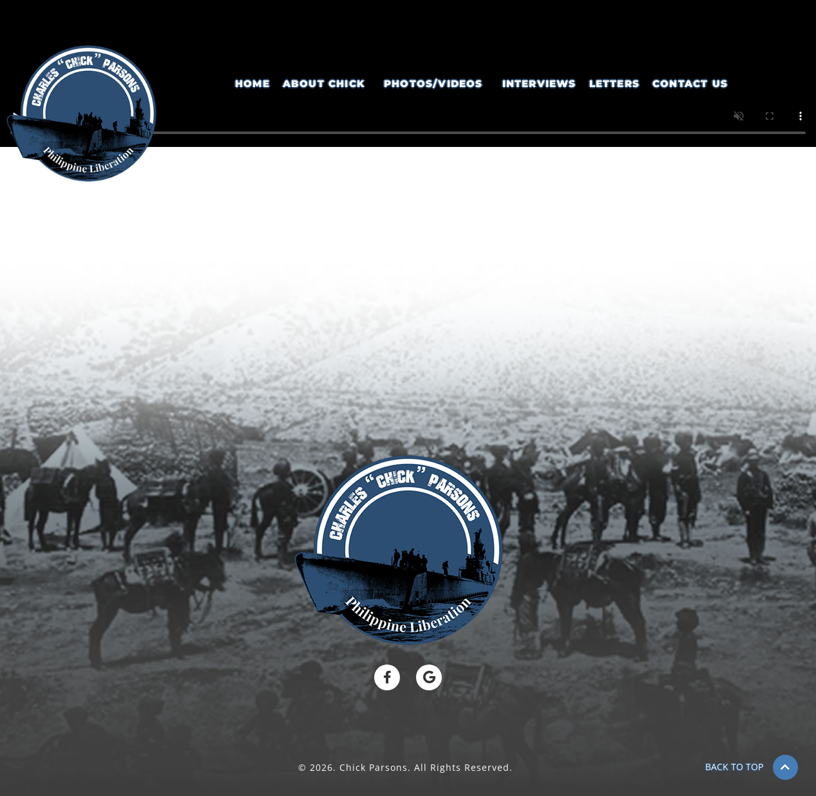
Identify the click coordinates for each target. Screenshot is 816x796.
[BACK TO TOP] (785, 767)
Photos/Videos (433, 83)
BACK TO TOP (734, 767)
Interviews (539, 83)
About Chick (324, 83)
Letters (614, 83)
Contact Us (690, 83)
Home (252, 83)
